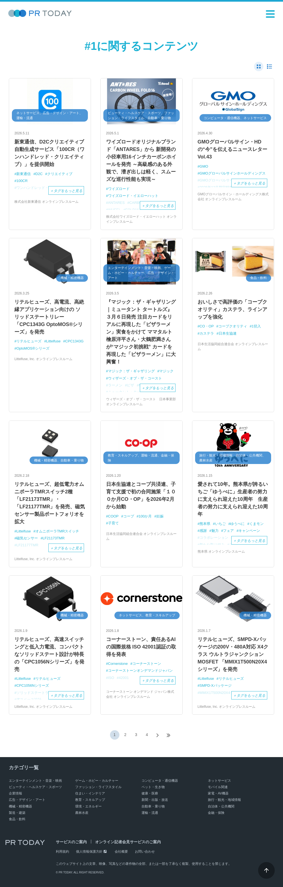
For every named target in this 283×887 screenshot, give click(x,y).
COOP (113, 516)
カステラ (207, 333)
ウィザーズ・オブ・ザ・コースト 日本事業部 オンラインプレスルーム (141, 401)
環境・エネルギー (88, 806)
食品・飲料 (17, 819)
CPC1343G (74, 341)
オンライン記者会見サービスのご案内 (128, 842)
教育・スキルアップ (90, 800)
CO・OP (207, 326)
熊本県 (205, 524)
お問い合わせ (145, 851)
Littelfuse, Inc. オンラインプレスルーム (43, 359)
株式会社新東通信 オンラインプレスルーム (46, 202)
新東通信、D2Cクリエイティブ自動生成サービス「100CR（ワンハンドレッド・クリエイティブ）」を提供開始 (49, 153)
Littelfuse (53, 341)
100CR (21, 181)
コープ (128, 516)
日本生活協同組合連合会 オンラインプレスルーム (233, 346)
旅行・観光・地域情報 (224, 800)
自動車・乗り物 (153, 806)
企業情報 (15, 793)
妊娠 (160, 516)
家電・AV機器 (218, 793)
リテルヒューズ (28, 341)
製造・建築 (17, 813)
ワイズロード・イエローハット (133, 196)
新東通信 (23, 174)
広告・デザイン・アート (27, 800)
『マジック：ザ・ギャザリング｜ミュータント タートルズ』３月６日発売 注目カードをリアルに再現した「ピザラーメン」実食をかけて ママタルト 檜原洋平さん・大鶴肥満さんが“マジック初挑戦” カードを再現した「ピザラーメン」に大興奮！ (141, 332)
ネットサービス (219, 781)
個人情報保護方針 (89, 851)
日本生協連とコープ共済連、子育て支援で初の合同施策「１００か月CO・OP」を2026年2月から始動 (141, 495)
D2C (39, 174)
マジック (166, 371)
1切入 (256, 326)
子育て (113, 523)
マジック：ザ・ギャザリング (131, 371)
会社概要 (121, 851)
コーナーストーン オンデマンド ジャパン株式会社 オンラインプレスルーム (140, 694)
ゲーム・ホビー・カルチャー (96, 781)
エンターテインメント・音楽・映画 (35, 781)
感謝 (203, 531)
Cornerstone (118, 664)
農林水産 (81, 813)
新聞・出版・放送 (155, 800)
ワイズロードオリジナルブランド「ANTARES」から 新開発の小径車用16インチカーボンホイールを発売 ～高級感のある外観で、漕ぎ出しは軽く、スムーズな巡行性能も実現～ (141, 160)
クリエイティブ (59, 174)
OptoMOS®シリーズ (32, 348)
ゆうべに (237, 524)
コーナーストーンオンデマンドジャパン (140, 670)
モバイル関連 (218, 787)
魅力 (215, 531)
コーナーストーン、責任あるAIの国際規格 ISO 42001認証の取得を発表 (141, 647)
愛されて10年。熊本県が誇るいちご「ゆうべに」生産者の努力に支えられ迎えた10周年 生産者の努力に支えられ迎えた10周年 (233, 499)
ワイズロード (119, 189)
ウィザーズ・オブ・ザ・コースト (135, 378)
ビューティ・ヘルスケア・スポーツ (35, 787)
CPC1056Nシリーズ (32, 685)
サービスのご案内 (71, 842)
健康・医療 (150, 793)
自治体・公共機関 (221, 806)
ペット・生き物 (153, 787)
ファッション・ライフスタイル (98, 787)
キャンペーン (249, 531)
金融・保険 (216, 813)
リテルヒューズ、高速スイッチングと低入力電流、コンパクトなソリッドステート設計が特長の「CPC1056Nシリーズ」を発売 (49, 654)
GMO (204, 166)
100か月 (145, 516)
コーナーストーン (146, 664)
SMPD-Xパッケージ (216, 685)
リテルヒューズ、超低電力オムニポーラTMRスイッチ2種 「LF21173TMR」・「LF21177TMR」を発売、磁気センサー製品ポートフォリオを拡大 (49, 502)
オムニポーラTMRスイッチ (57, 531)
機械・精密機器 (20, 806)
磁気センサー (27, 538)
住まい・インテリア (90, 793)
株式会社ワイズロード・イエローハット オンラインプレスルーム (141, 219)
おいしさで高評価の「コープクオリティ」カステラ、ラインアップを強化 (232, 309)
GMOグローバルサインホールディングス (233, 173)
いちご (220, 524)
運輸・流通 (150, 813)
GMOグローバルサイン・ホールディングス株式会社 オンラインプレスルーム (233, 196)
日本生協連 (228, 333)
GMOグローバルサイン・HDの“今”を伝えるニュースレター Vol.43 (232, 149)
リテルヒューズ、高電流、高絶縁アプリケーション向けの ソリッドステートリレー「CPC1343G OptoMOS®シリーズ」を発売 (49, 317)
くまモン (256, 524)
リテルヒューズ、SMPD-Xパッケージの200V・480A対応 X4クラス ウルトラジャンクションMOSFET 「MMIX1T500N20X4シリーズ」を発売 (233, 654)
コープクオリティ (232, 326)
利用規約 (62, 851)
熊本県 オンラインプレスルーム (221, 551)
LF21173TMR (53, 538)
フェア (228, 531)
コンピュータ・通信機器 (160, 781)
